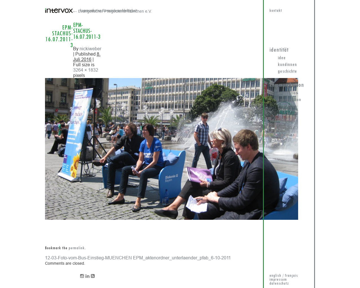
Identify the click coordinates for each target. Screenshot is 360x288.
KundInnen (287, 65)
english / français (283, 276)
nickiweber (90, 48)
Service (277, 120)
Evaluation (287, 107)
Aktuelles (286, 135)
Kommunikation (286, 85)
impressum (278, 280)
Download (286, 128)
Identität (279, 50)
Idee (282, 58)
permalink (77, 248)
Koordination (289, 100)
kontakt (275, 11)
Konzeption (288, 93)
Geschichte (287, 72)
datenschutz (279, 283)
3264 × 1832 (85, 69)
